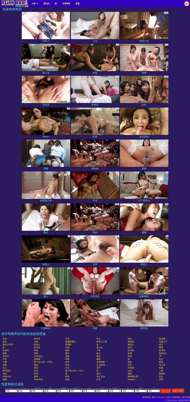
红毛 (98, 379)
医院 (67, 350)
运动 (130, 371)
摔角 (161, 379)
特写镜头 (7, 371)
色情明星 (66, 3)
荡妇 (130, 362)
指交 (36, 365)
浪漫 (36, 342)
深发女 (6, 356)
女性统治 (38, 356)
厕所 (161, 362)
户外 (98, 350)
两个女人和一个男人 (43, 362)
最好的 (46, 3)
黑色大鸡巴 (8, 344)
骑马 (130, 339)
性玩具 (131, 350)
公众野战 (100, 365)
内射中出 (7, 376)
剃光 (130, 356)
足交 (36, 371)
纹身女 (162, 350)
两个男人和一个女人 (74, 371)
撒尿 (98, 359)
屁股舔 (131, 342)
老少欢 (99, 347)
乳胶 (67, 359)
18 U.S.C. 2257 (164, 397)
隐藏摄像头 (70, 342)
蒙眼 (5, 353)
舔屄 (98, 373)
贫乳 (130, 365)
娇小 (98, 353)
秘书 (130, 347)
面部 (36, 353)
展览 (36, 350)
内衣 (67, 365)
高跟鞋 (68, 344)
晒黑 (161, 347)
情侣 (5, 373)
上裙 (161, 371)
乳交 (161, 359)
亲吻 (67, 356)
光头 (5, 339)
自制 (67, 347)
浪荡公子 (163, 342)
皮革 (67, 362)
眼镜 (36, 376)
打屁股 (131, 368)
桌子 (161, 344)
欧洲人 (37, 344)
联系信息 (146, 397)
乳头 (98, 339)
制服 (161, 368)
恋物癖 (37, 359)
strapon (131, 379)
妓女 (161, 376)
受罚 (98, 368)
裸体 (67, 376)
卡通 (5, 362)
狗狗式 (37, 339)
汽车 (5, 359)
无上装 (162, 365)
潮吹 (130, 373)
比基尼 (6, 350)
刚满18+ (163, 353)
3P (160, 356)
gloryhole (38, 379)
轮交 (36, 373)
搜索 (78, 3)
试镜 (5, 365)
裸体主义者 (101, 342)
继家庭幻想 (133, 376)
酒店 (67, 353)
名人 (5, 368)
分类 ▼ (35, 3)
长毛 (67, 368)
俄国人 (131, 344)
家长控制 (186, 397)
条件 (154, 397)
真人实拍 (100, 376)
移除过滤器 (178, 391)
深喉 (5, 379)
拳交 (36, 368)
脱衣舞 (162, 339)
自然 (67, 379)
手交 (67, 339)
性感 (130, 353)
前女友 (37, 347)
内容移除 (176, 397)
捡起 (98, 356)
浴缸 (5, 342)
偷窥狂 (162, 373)
